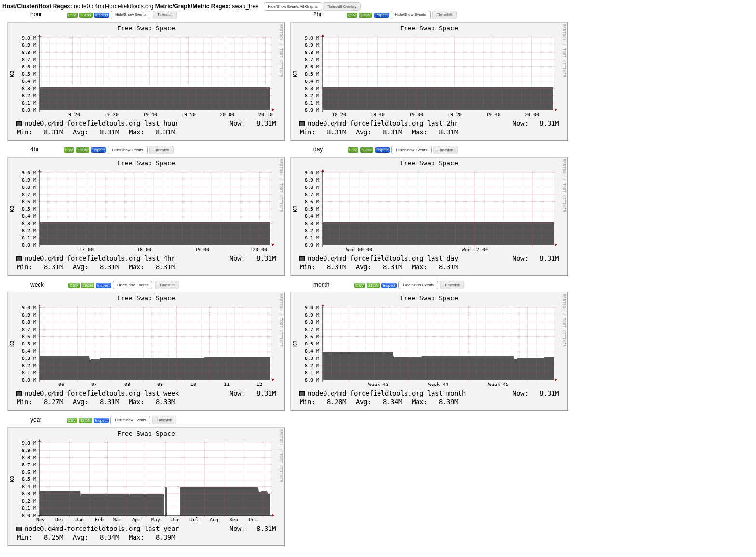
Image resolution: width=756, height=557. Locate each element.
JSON (86, 15)
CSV (72, 15)
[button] (293, 6)
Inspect (101, 15)
